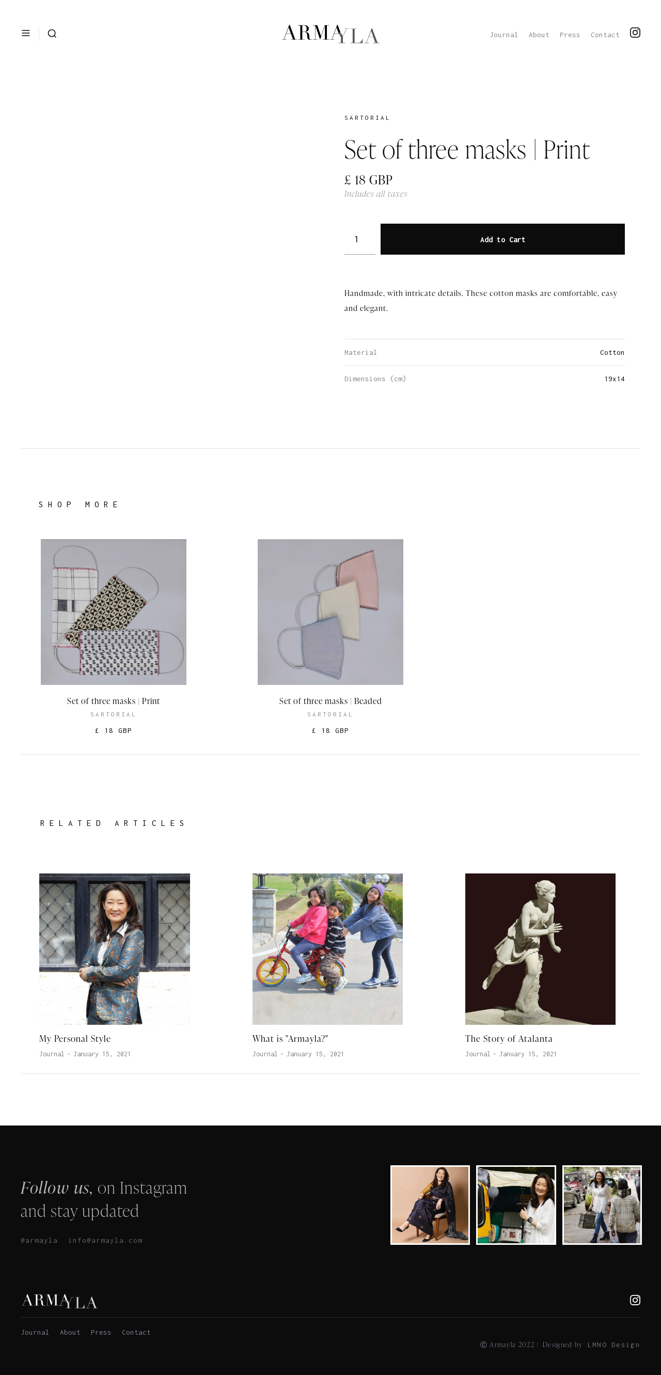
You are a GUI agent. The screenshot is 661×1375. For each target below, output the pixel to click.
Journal (504, 34)
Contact (605, 34)
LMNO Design (614, 1344)
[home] (330, 33)
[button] (26, 33)
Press (570, 34)
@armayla (39, 1240)
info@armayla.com (105, 1240)
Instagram (153, 1187)
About (539, 34)
